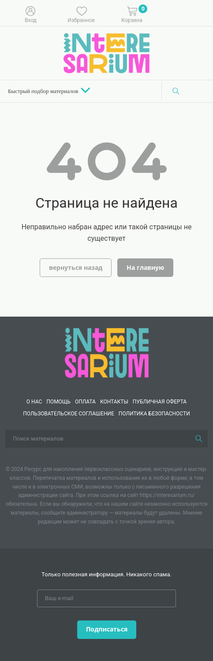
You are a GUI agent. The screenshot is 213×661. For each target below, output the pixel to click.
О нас (34, 402)
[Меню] (200, 14)
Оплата (85, 402)
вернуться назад (75, 267)
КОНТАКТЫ (114, 402)
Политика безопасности (154, 414)
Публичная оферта (160, 402)
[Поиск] (176, 91)
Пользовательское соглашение (68, 414)
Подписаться (106, 629)
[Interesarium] (107, 352)
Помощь (58, 402)
